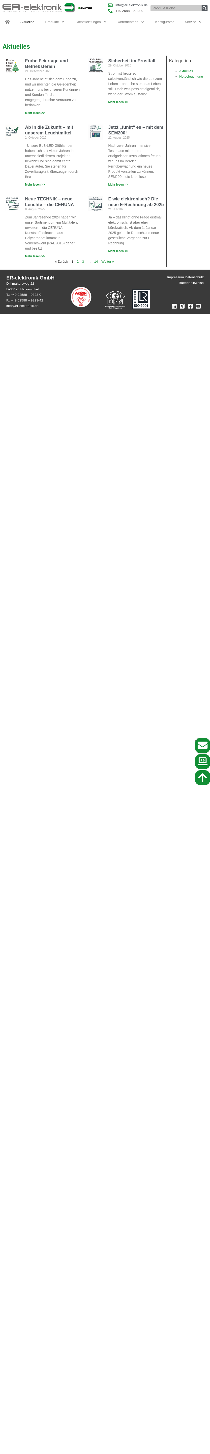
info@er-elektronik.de (22, 306)
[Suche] (205, 8)
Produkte (55, 22)
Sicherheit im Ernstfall (131, 60)
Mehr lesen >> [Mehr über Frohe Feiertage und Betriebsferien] (35, 113)
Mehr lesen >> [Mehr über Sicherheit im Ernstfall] (118, 102)
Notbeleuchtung (191, 76)
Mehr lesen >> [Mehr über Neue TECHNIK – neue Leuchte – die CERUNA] (35, 256)
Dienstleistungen (91, 22)
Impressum (175, 277)
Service (193, 22)
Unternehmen (131, 22)
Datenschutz (194, 277)
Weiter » (107, 261)
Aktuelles (27, 22)
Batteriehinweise (191, 283)
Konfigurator (164, 22)
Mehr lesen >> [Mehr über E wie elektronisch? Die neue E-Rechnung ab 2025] (118, 251)
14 (96, 261)
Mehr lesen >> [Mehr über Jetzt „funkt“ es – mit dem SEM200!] (118, 184)
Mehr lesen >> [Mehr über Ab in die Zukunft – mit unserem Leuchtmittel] (35, 184)
